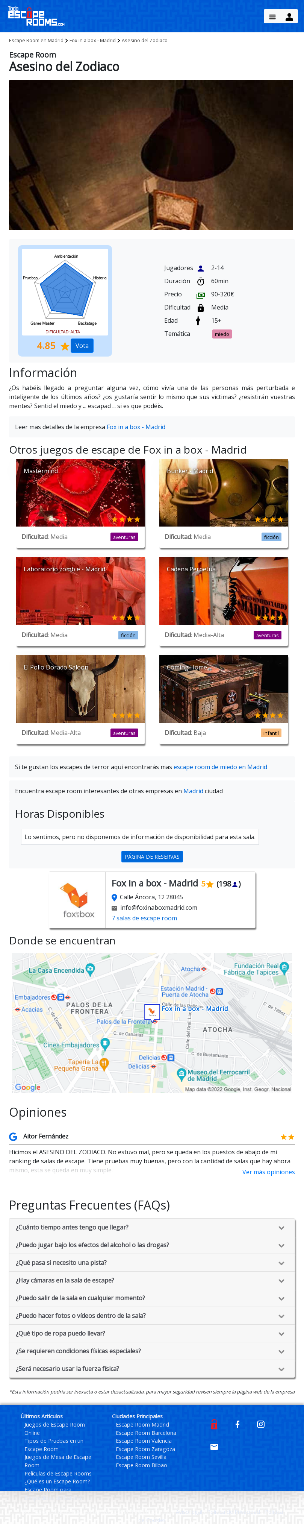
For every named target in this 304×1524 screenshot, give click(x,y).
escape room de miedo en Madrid (220, 767)
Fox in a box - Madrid (93, 40)
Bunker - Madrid (190, 471)
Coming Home (187, 667)
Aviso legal (190, 1511)
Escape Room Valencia (144, 1440)
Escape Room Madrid (142, 1424)
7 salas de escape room (144, 918)
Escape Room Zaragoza (145, 1449)
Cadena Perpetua (191, 569)
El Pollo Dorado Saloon (56, 667)
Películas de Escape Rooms (58, 1473)
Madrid (36, 40)
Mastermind (41, 471)
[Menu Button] (272, 16)
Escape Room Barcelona (146, 1432)
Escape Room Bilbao (141, 1465)
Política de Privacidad (234, 1511)
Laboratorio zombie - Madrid (64, 569)
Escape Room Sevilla (141, 1456)
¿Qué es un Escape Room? (57, 1481)
